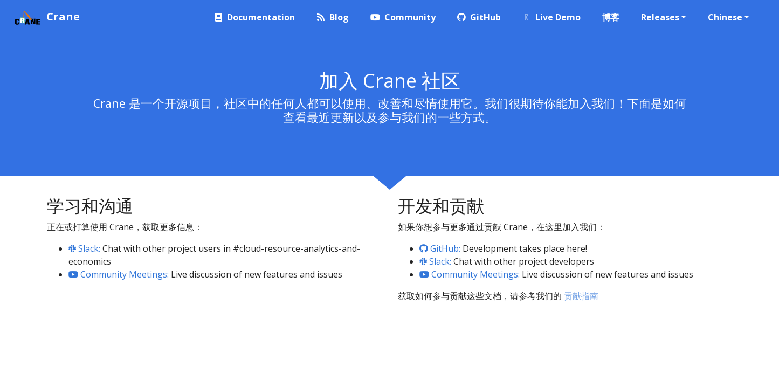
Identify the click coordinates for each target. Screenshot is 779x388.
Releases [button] (660, 17)
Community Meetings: (118, 274)
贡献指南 (581, 296)
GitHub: (439, 248)
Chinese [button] (725, 17)
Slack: (84, 248)
